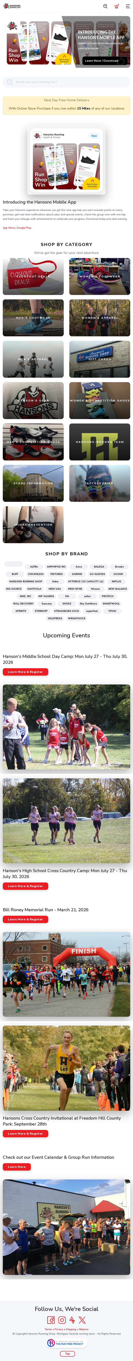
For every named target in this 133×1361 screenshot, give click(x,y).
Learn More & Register (25, 672)
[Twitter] (82, 1320)
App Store (9, 228)
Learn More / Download (101, 61)
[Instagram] (62, 1320)
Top (67, 1353)
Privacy (59, 1329)
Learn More (17, 1167)
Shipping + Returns (77, 1329)
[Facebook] (51, 1320)
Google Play (24, 228)
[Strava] (72, 1320)
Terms (48, 1329)
